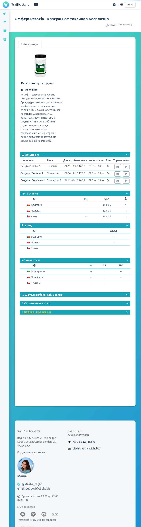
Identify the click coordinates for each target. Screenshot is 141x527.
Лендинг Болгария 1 (33, 180)
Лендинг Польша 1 (32, 173)
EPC (121, 265)
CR (104, 265)
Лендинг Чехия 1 (31, 166)
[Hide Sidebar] (36, 4)
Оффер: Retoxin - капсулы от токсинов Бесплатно (62, 18)
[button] (41, 90)
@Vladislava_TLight (84, 441)
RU (128, 4)
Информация (29, 44)
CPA (106, 198)
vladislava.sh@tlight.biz (86, 448)
